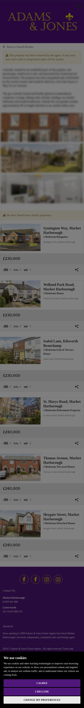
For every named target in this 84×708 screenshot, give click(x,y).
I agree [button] (41, 683)
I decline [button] (42, 691)
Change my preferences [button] (42, 700)
